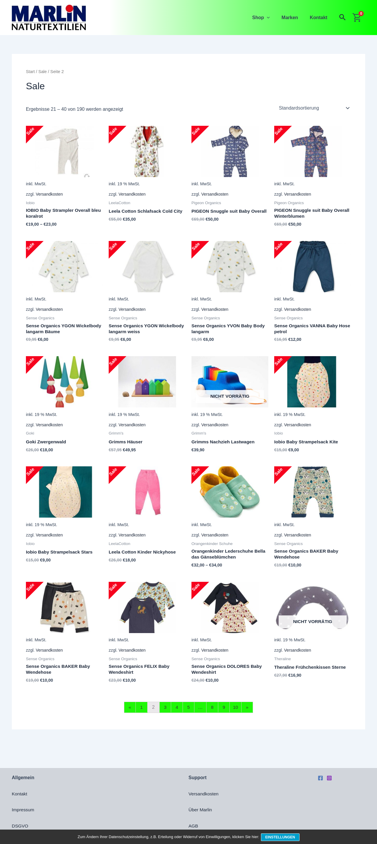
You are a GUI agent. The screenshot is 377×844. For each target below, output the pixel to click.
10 (236, 710)
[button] (342, 17)
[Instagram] (329, 778)
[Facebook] (320, 778)
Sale (43, 71)
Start (30, 71)
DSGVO (20, 825)
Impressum (23, 809)
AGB (193, 825)
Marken (293, 17)
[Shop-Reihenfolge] (314, 108)
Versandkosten (50, 194)
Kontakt (320, 17)
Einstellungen (281, 837)
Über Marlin (200, 809)
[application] (273, 17)
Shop (267, 17)
